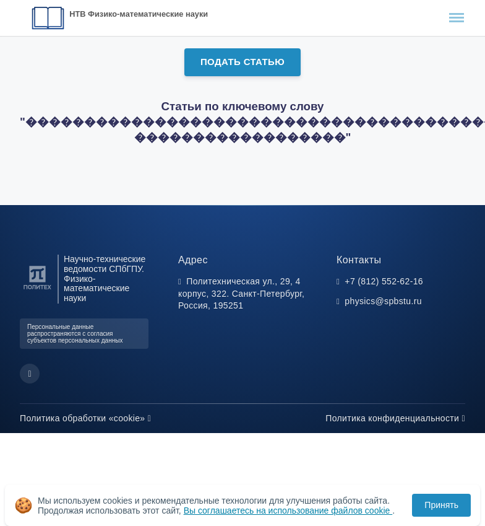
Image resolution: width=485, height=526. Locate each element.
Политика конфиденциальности (395, 418)
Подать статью (242, 61)
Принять (441, 505)
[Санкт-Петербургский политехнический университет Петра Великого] (37, 289)
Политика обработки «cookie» (85, 418)
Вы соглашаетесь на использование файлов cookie (288, 510)
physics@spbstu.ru (383, 301)
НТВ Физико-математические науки (138, 14)
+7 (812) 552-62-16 (384, 281)
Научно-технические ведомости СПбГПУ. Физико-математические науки (104, 279)
